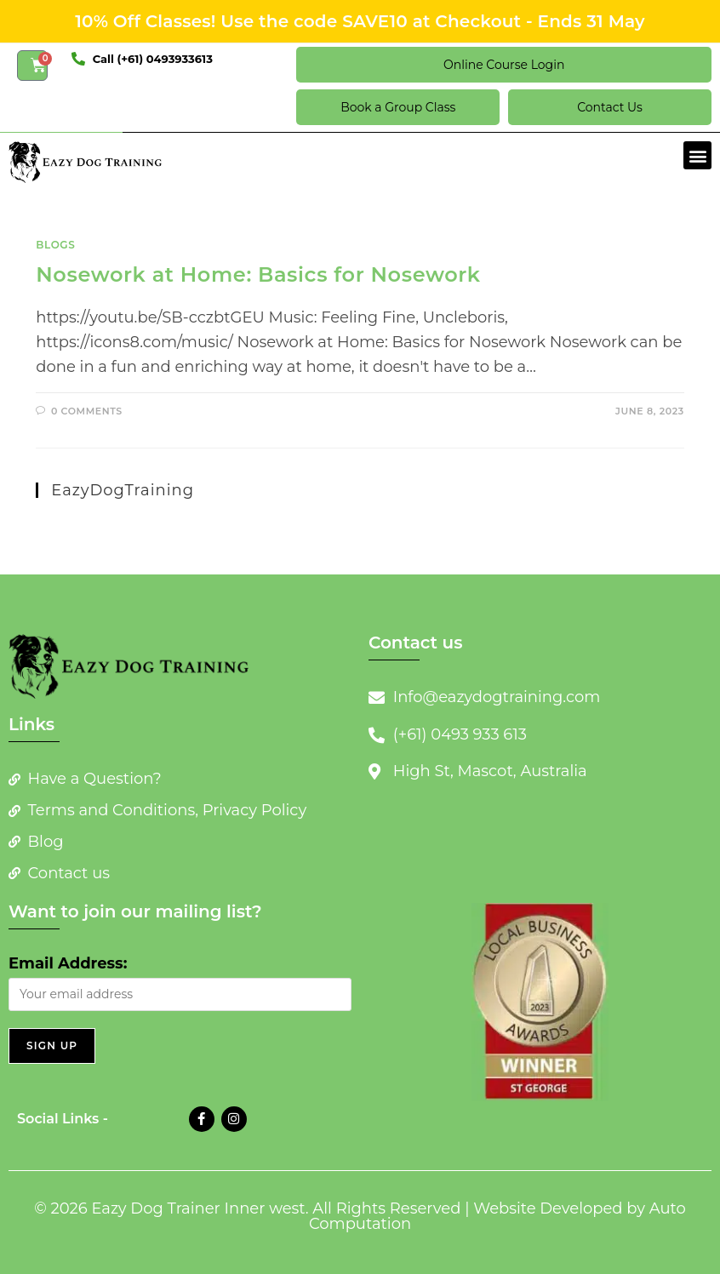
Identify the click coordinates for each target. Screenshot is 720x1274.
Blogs (55, 244)
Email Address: (68, 963)
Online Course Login (503, 64)
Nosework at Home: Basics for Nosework (258, 274)
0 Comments (87, 411)
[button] (697, 155)
